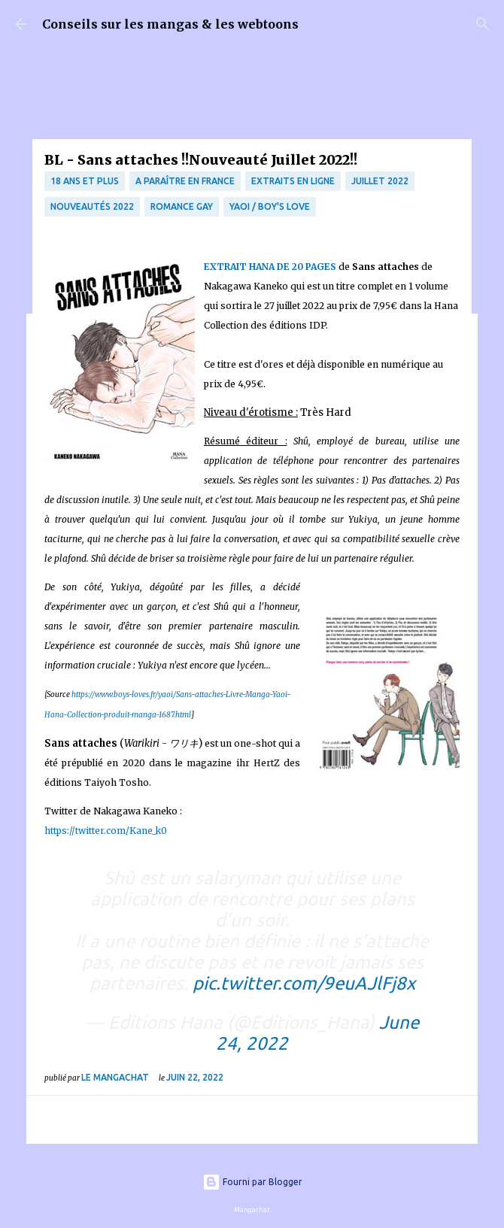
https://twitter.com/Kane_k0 (105, 830)
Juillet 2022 (379, 181)
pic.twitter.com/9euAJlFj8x (304, 983)
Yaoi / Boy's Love (269, 206)
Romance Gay (181, 206)
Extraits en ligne (293, 181)
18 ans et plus (84, 181)
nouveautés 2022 (92, 206)
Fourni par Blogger (252, 1182)
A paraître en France (185, 181)
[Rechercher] (483, 24)
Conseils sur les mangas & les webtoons (170, 24)
